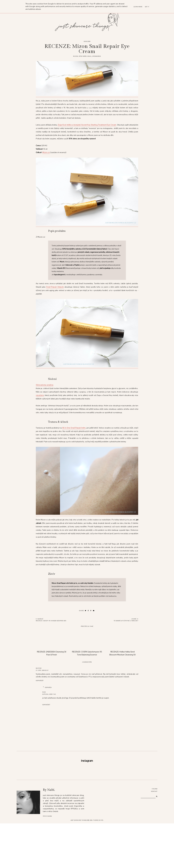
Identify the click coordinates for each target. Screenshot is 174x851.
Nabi (44, 692)
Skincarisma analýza (44, 385)
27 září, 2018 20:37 (42, 670)
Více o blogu (47, 843)
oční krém (83, 56)
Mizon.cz (46, 152)
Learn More (137, 7)
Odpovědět (40, 680)
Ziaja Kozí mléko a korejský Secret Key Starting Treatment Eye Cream (87, 125)
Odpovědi (48, 687)
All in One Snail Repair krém (73, 428)
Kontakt (154, 819)
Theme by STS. (98, 848)
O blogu (154, 816)
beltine (39, 668)
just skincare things (78, 848)
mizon (75, 56)
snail (89, 56)
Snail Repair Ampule (55, 287)
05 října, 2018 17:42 (49, 694)
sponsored (96, 56)
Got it (147, 7)
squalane (40, 395)
